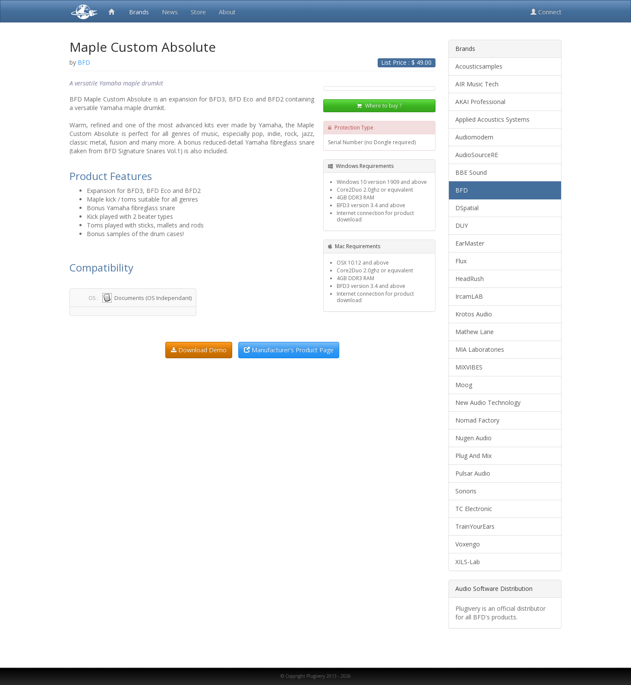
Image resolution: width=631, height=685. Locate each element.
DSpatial (467, 208)
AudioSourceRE (476, 155)
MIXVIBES (469, 367)
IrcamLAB (469, 296)
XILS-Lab (467, 562)
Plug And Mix (473, 455)
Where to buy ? (379, 105)
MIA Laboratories (479, 349)
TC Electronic (473, 509)
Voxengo (467, 544)
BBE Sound (471, 172)
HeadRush (469, 279)
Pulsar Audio (472, 473)
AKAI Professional (480, 102)
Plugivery (82, 11)
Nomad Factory (477, 420)
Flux (461, 261)
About (227, 12)
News (170, 12)
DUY (461, 225)
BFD (461, 190)
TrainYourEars (475, 526)
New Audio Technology (488, 402)
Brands (139, 12)
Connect (546, 12)
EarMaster (469, 243)
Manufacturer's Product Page (289, 350)
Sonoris (465, 491)
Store (198, 12)
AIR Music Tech (476, 84)
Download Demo (199, 350)
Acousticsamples (478, 66)
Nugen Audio (473, 438)
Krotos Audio (473, 314)
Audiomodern (474, 137)
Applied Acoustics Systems (492, 119)
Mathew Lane (474, 332)
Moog (463, 385)
